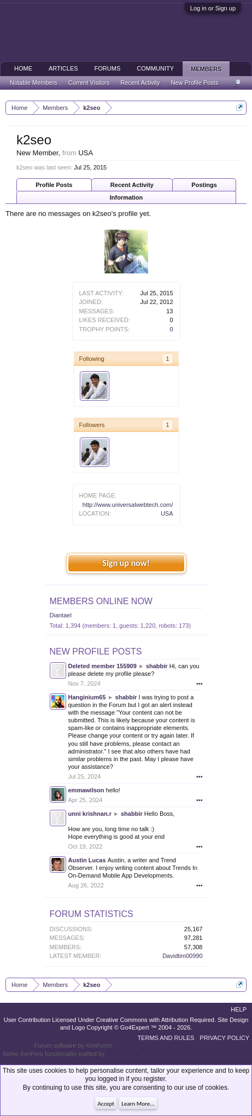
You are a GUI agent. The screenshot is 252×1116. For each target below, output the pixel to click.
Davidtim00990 (182, 956)
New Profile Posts (96, 651)
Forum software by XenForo (73, 1045)
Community (155, 68)
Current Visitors (89, 82)
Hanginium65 (87, 697)
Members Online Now (101, 601)
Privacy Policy (224, 1038)
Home (23, 68)
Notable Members (33, 82)
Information (126, 197)
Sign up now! (125, 563)
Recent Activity (132, 185)
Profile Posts (54, 185)
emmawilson (86, 790)
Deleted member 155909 (102, 666)
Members (206, 69)
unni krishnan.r (90, 813)
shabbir (157, 666)
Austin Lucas (87, 860)
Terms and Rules (165, 1038)
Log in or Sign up (213, 8)
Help (239, 1009)
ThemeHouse (124, 1053)
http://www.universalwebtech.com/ (128, 504)
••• (199, 683)
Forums (108, 68)
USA (167, 513)
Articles (63, 68)
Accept (105, 1103)
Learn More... (137, 1103)
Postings (203, 185)
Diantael (61, 615)
